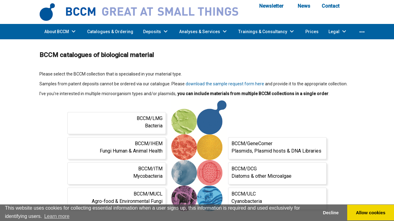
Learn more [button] (57, 216)
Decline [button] (331, 212)
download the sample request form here (225, 83)
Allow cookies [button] (370, 212)
